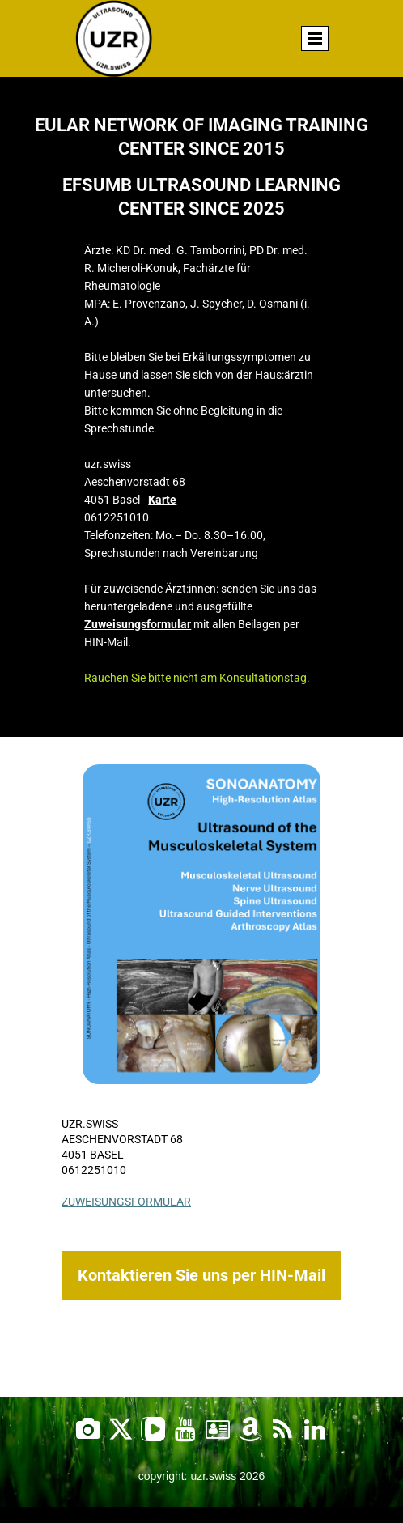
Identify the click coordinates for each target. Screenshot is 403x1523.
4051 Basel (93, 1154)
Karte (162, 499)
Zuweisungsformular (137, 624)
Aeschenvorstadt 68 (122, 1139)
